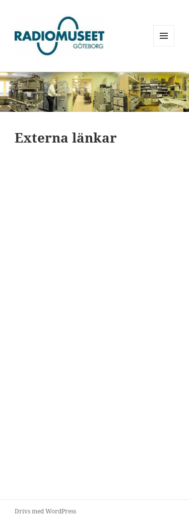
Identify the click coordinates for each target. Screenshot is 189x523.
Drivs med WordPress (45, 511)
